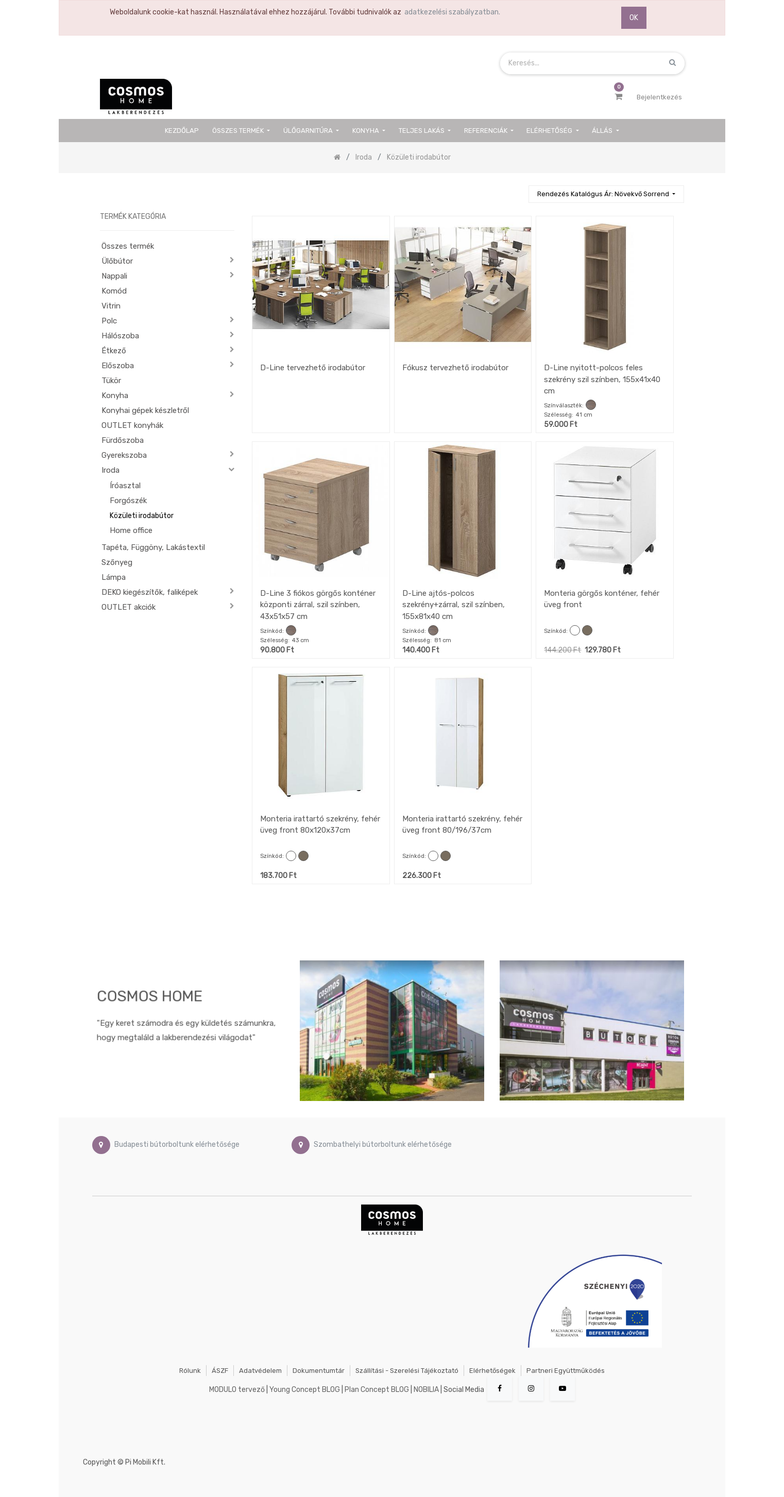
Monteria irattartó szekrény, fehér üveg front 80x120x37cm (320, 824)
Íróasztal (125, 485)
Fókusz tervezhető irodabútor (455, 367)
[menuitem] (182, 130)
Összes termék (127, 246)
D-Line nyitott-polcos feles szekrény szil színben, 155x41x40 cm (602, 379)
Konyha (114, 395)
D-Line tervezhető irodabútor (312, 367)
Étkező (113, 350)
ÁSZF (220, 1370)
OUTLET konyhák (132, 425)
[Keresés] (516, 189)
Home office (131, 530)
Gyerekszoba (124, 455)
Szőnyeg (116, 562)
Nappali (114, 276)
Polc (109, 320)
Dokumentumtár (319, 1370)
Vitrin (111, 306)
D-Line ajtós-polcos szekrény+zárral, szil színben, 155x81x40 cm (453, 605)
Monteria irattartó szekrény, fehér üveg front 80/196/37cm (462, 824)
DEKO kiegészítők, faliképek (149, 592)
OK (633, 17)
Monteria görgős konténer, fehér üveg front (601, 599)
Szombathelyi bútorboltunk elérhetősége (383, 1144)
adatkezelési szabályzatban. (452, 12)
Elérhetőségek (492, 1370)
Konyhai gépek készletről (145, 410)
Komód (114, 291)
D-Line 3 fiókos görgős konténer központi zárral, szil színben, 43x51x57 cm (318, 605)
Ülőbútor (117, 261)
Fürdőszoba (122, 440)
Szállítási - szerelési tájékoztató (406, 1370)
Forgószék (128, 500)
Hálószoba (120, 335)
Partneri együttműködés (565, 1370)
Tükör (111, 380)
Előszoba (117, 365)
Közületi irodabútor (142, 515)
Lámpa (113, 577)
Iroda (110, 470)
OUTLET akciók (128, 607)
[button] (606, 194)
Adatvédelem (260, 1370)
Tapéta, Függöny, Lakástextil (153, 547)
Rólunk (190, 1370)
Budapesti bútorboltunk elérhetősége (177, 1144)
